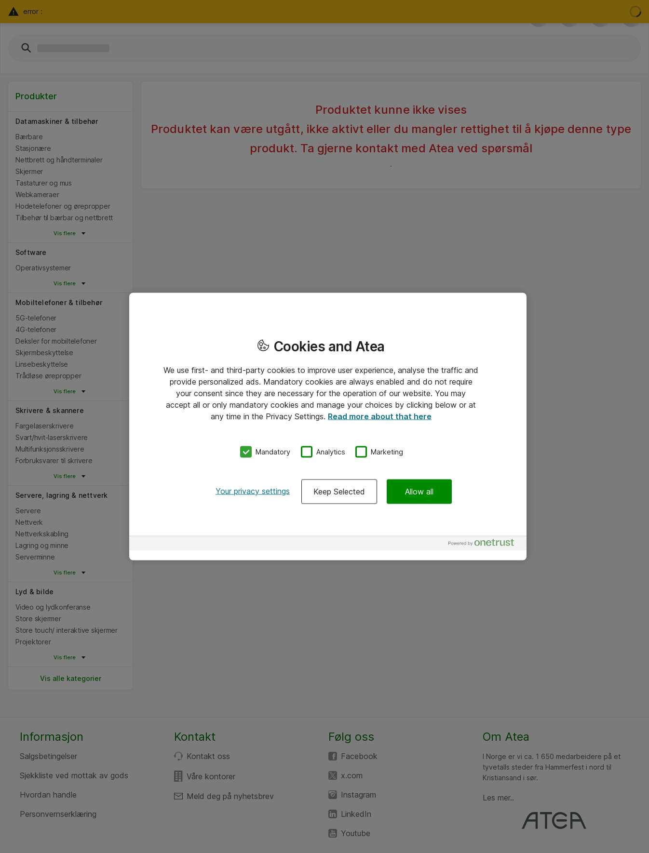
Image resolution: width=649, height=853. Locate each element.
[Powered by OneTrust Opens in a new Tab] (485, 544)
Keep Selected (339, 491)
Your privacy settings (253, 490)
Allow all (419, 491)
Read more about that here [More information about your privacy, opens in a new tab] (380, 416)
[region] (328, 426)
